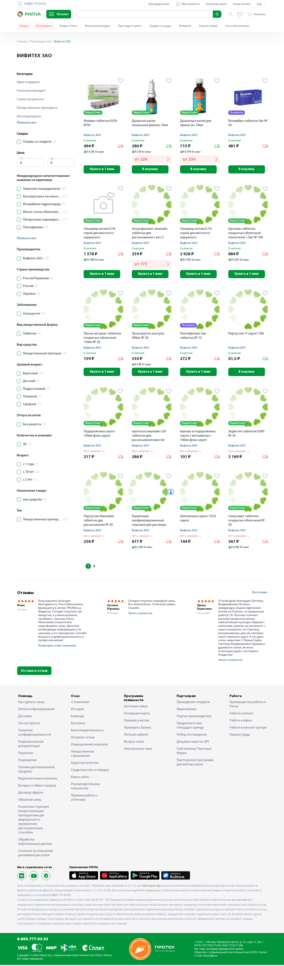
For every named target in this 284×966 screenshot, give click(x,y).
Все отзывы (259, 593)
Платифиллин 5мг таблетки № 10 (193, 336)
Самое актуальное (30, 99)
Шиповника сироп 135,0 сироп (198, 519)
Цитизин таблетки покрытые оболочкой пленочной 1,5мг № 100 (245, 234)
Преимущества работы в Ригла (248, 705)
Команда (77, 717)
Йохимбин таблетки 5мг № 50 (247, 123)
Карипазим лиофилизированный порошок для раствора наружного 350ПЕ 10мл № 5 (151, 522)
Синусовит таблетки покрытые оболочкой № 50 (246, 522)
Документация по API (193, 743)
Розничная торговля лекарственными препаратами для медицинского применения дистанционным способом (33, 821)
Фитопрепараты (29, 116)
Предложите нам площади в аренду (190, 727)
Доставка (25, 717)
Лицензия (25, 754)
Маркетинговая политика (37, 780)
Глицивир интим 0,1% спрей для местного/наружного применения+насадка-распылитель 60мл (197, 234)
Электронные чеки (138, 750)
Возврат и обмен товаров (37, 787)
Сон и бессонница (237, 26)
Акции (24, 26)
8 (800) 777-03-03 (60, 896)
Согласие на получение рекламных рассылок (35, 854)
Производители (40, 41)
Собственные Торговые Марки (194, 752)
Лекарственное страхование (82, 755)
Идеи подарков (28, 82)
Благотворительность (87, 731)
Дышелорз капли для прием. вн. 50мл (195, 123)
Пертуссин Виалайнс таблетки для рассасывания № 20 (99, 522)
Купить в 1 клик (103, 169)
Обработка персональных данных (35, 843)
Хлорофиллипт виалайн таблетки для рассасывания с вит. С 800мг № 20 (149, 234)
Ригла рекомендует (97, 26)
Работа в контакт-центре (248, 729)
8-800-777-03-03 (32, 940)
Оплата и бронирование (36, 710)
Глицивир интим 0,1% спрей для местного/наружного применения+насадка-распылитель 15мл (101, 234)
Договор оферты (30, 794)
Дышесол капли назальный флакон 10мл (150, 123)
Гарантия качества (85, 764)
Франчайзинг (187, 710)
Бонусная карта (216, 4)
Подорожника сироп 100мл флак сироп (99, 435)
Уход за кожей (208, 26)
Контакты (78, 724)
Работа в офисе (241, 722)
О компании (80, 703)
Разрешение (27, 761)
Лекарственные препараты (37, 108)
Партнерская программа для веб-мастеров (195, 763)
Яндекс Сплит (68, 26)
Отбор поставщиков (192, 736)
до (52, 158)
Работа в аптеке (241, 715)
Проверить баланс (137, 728)
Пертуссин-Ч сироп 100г (246, 334)
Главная (22, 41)
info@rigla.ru (210, 957)
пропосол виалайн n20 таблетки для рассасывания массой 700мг (149, 437)
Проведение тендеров (193, 703)
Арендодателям (158, 4)
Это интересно (29, 724)
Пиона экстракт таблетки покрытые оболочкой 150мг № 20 (102, 339)
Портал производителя (194, 717)
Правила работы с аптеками (84, 799)
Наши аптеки (241, 4)
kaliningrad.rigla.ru (153, 887)
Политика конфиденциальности (34, 734)
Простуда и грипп (129, 26)
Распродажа (44, 26)
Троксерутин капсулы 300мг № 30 (148, 336)
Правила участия (136, 721)
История (77, 710)
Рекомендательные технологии (85, 787)
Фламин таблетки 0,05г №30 (100, 123)
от (21, 158)
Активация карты (137, 714)
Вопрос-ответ (134, 743)
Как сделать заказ (31, 703)
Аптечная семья (136, 707)
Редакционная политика (89, 746)
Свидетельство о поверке (90, 771)
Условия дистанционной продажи (36, 771)
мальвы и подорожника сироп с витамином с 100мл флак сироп (198, 437)
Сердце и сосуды (160, 26)
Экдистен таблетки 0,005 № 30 (246, 435)
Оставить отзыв (34, 672)
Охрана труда (240, 736)
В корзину (151, 169)
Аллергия (185, 26)
